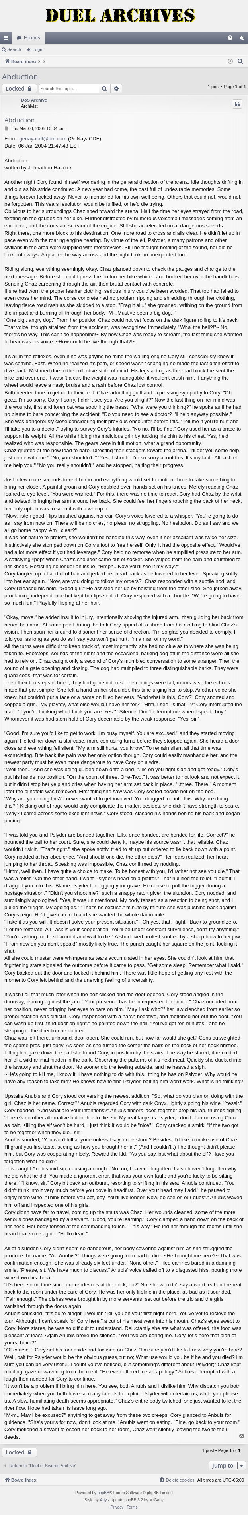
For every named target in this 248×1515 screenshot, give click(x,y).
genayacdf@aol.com (43, 139)
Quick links (7, 39)
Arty (103, 1500)
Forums (32, 38)
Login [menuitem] (244, 39)
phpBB (103, 1493)
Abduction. (21, 76)
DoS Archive (34, 100)
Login (38, 49)
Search (14, 49)
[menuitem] (230, 38)
